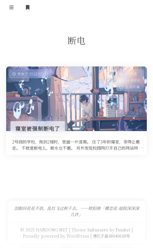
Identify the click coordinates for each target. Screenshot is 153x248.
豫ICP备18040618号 (111, 236)
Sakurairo (97, 230)
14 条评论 (133, 80)
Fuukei (123, 230)
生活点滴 (132, 86)
